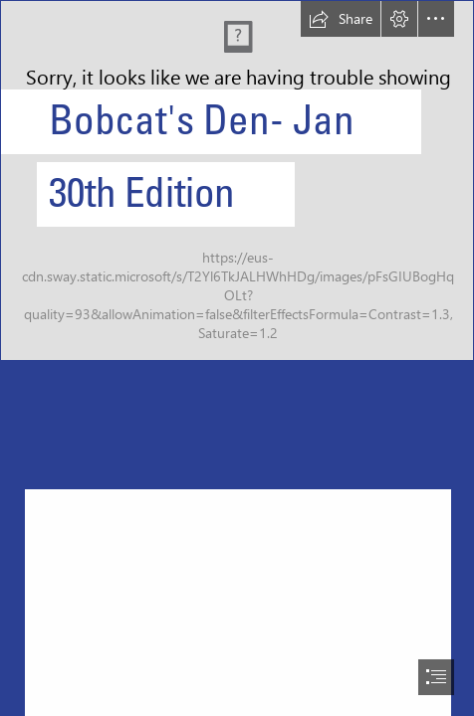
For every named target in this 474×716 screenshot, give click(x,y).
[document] (237, 358)
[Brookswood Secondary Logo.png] (237, 180)
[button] (340, 19)
